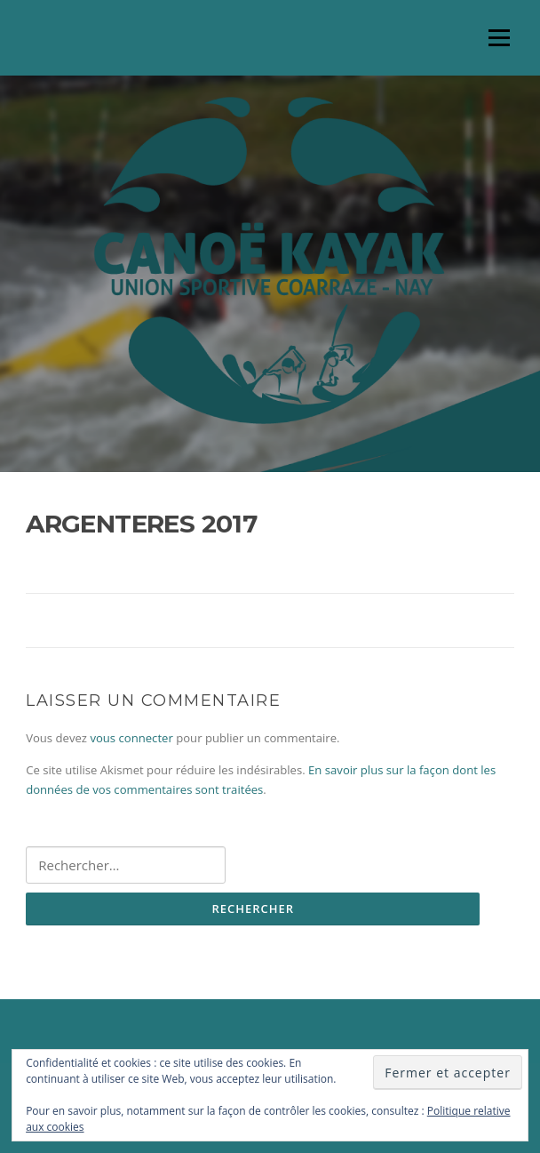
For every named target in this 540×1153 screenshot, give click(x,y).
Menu (498, 37)
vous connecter (131, 738)
